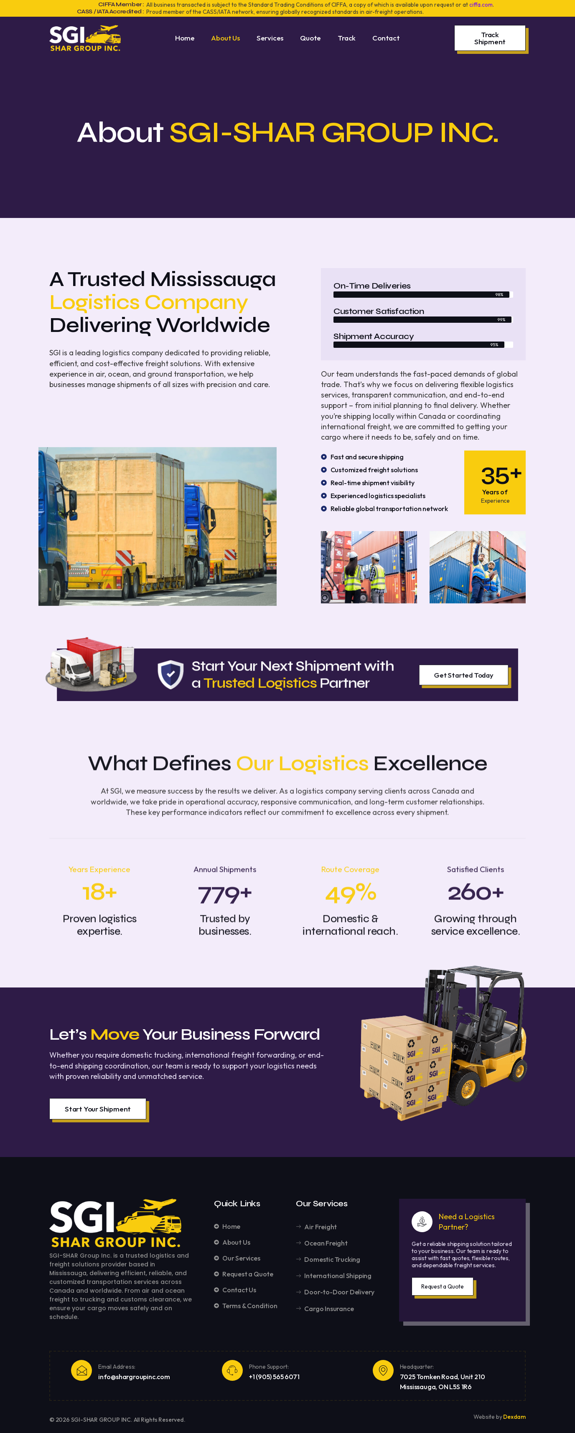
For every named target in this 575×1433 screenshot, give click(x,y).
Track (347, 37)
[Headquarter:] (383, 1370)
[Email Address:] (81, 1370)
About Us (225, 37)
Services (270, 37)
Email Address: (116, 1366)
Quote (310, 37)
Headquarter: (417, 1366)
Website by (488, 1416)
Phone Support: (269, 1366)
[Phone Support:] (232, 1370)
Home (184, 37)
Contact (386, 37)
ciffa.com (481, 4)
